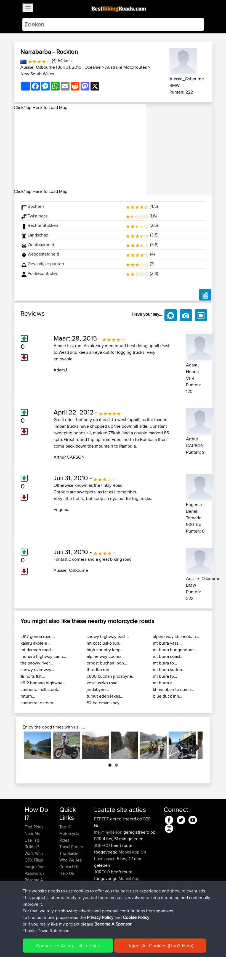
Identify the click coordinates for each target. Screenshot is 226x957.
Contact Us (69, 867)
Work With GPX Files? (34, 856)
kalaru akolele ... (36, 643)
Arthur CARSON (69, 457)
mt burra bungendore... (175, 650)
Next (194, 745)
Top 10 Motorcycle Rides (69, 833)
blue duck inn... (167, 696)
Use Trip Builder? (32, 843)
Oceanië (92, 67)
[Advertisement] (80, 149)
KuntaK (101, 898)
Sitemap (76, 945)
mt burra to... (165, 663)
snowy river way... (37, 669)
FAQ (28, 893)
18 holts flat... (32, 676)
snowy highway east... (108, 636)
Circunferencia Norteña (114, 885)
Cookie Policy (126, 945)
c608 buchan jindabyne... (111, 676)
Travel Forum (71, 847)
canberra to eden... (38, 703)
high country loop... (105, 650)
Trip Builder (69, 853)
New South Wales (37, 74)
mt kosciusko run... (105, 643)
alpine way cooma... (106, 656)
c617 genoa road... (37, 636)
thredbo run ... (100, 669)
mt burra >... (164, 683)
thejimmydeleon (108, 832)
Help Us (66, 873)
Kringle (101, 912)
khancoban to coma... (173, 689)
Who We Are (70, 860)
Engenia (61, 509)
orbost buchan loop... (107, 663)
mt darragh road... (37, 650)
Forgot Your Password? (35, 870)
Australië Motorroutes (126, 67)
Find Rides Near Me (34, 830)
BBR (147, 819)
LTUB (133, 898)
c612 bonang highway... (42, 683)
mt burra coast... (168, 656)
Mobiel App (129, 852)
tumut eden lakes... (105, 696)
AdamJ (60, 370)
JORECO (102, 845)
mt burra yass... (167, 643)
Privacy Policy (98, 945)
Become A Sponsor (34, 883)
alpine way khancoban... (176, 636)
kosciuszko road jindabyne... (102, 686)
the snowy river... (36, 663)
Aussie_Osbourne (37, 67)
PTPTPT (102, 819)
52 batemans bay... (105, 703)
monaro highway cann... (43, 656)
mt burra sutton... (169, 669)
